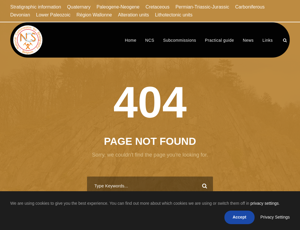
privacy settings (264, 203)
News (248, 40)
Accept (239, 217)
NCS (149, 40)
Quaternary (79, 6)
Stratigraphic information (35, 6)
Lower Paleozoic (53, 14)
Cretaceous (158, 6)
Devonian (20, 14)
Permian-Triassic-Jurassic (202, 6)
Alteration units (133, 14)
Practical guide (219, 40)
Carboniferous (250, 6)
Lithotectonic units (173, 14)
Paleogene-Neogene (117, 6)
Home (130, 40)
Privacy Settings (275, 217)
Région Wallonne (94, 14)
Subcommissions (179, 40)
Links (267, 40)
